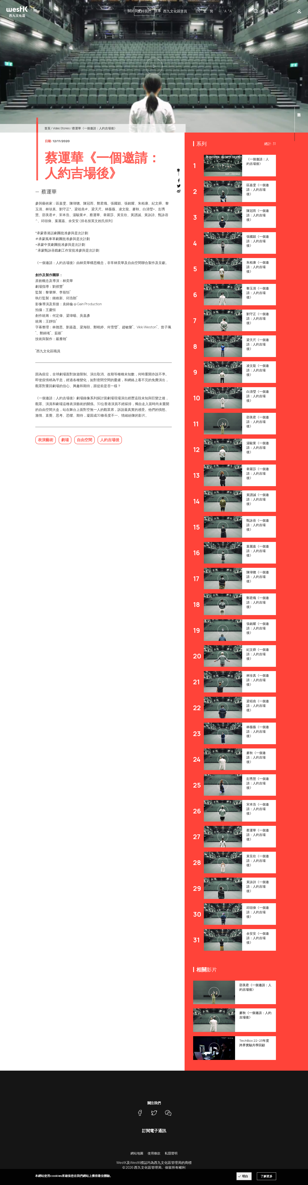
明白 (245, 1176)
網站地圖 (136, 1153)
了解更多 (266, 1176)
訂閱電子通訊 (154, 1130)
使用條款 (154, 1153)
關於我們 (134, 10)
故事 (157, 10)
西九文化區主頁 (220, 11)
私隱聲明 (171, 1153)
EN (243, 11)
